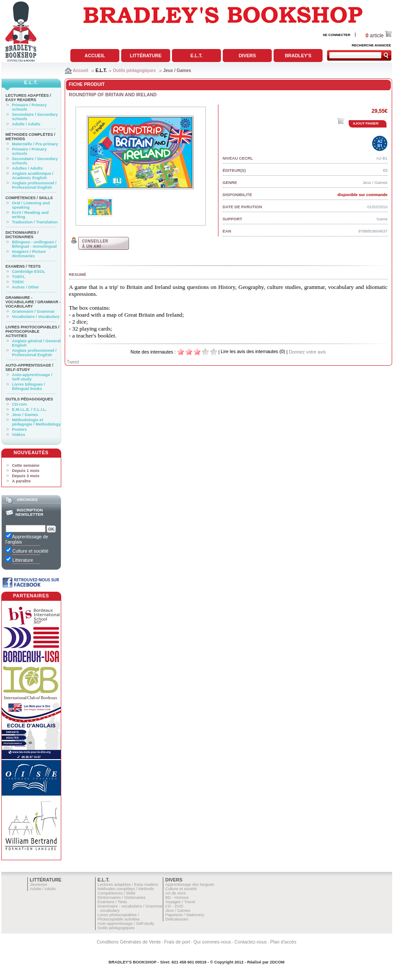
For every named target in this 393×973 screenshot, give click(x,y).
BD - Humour (177, 897)
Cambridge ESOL (29, 271)
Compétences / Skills (29, 198)
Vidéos (18, 434)
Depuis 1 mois (26, 470)
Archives (27, 500)
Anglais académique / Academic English (32, 175)
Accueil (95, 55)
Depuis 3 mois (26, 476)
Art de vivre (175, 893)
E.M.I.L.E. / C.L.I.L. (29, 409)
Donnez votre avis (307, 351)
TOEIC (18, 282)
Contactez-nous (250, 941)
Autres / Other (25, 287)
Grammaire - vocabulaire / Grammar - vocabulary (33, 301)
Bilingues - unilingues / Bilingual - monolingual (34, 244)
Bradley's (298, 55)
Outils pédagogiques (134, 70)
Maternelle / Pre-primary (35, 144)
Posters (19, 429)
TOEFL (18, 277)
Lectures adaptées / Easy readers (28, 97)
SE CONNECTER (336, 35)
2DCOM (277, 962)
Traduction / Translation (35, 222)
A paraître (21, 481)
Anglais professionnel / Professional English (34, 185)
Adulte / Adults (26, 124)
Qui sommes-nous (212, 941)
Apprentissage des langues (190, 884)
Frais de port (177, 941)
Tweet (73, 361)
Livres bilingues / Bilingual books (28, 386)
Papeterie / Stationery (185, 915)
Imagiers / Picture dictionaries (29, 253)
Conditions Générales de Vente (129, 941)
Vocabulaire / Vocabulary (36, 317)
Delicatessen (176, 919)
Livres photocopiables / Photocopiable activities (32, 331)
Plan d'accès (283, 941)
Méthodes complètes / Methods (126, 889)
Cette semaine (26, 465)
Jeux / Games (177, 70)
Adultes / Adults (27, 168)
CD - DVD (174, 906)
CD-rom (19, 404)
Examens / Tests (23, 266)
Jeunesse (38, 884)
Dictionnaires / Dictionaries (22, 234)
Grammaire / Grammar (33, 311)
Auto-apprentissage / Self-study (29, 367)
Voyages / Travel (180, 902)
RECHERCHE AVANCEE (371, 45)
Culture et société (181, 889)
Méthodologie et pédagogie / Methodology (36, 422)
